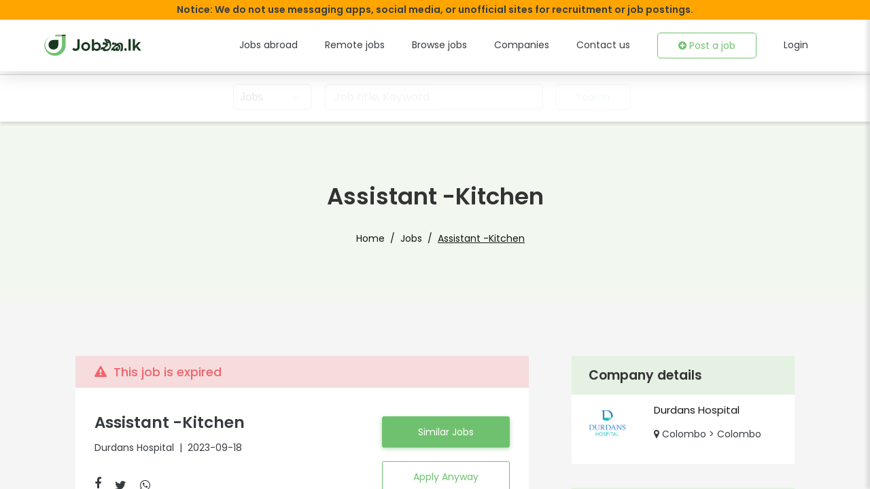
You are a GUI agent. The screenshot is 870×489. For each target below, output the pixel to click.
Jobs (415, 238)
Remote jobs (381, 44)
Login (796, 44)
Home (379, 238)
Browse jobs (461, 44)
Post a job (709, 45)
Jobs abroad (301, 44)
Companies (539, 44)
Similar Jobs (446, 432)
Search (591, 97)
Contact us (612, 44)
